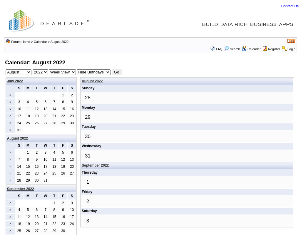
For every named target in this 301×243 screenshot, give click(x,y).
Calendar (40, 41)
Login (291, 49)
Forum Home (20, 41)
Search (232, 49)
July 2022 (15, 81)
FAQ (219, 49)
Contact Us (290, 6)
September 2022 (95, 165)
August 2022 (92, 81)
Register (274, 49)
